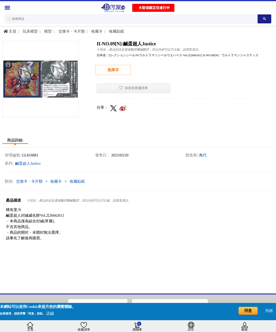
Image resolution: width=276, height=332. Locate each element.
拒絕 (269, 311)
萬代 (203, 155)
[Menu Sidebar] (8, 7)
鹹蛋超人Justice (28, 163)
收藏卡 (96, 31)
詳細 (50, 313)
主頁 (10, 31)
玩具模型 (30, 31)
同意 (248, 311)
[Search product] (264, 18)
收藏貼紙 (116, 31)
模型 (47, 31)
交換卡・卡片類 (71, 31)
